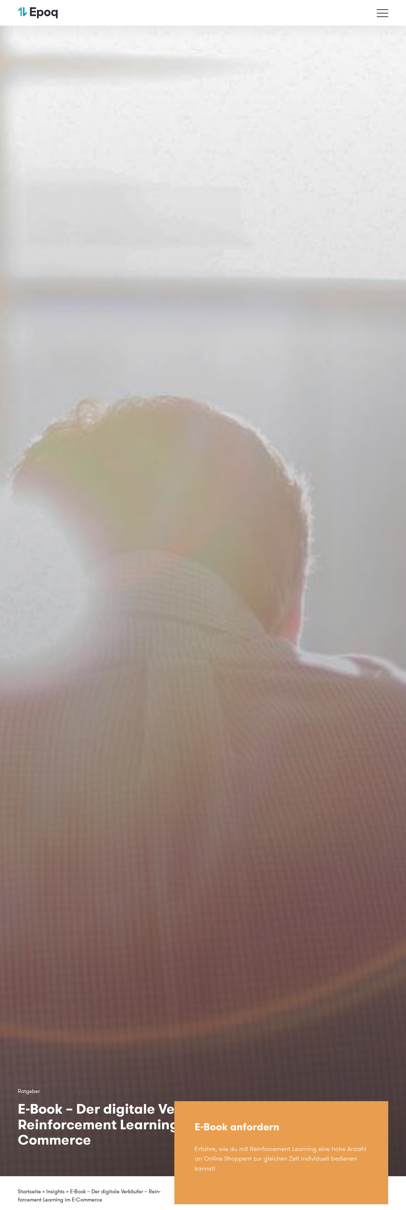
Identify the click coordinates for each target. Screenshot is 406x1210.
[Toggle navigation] (382, 12)
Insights (55, 1191)
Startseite (29, 1191)
